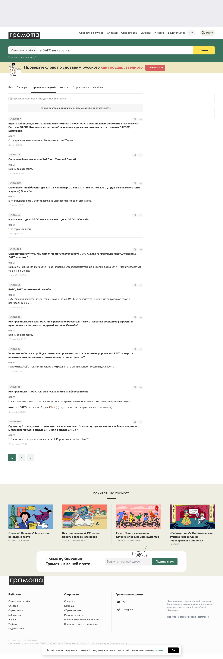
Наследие (24, 541)
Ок (174, 650)
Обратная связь (72, 615)
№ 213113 (15, 285)
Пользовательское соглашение (81, 629)
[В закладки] (134, 119)
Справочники (129, 32)
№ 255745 (15, 387)
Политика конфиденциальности (81, 625)
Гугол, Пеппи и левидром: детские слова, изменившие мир (136, 537)
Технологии (78, 541)
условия (158, 650)
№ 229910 (15, 422)
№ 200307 (15, 119)
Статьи (12, 541)
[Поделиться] (140, 119)
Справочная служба (91, 32)
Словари (112, 32)
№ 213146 (15, 317)
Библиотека (14, 620)
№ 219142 (15, 349)
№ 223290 (15, 183)
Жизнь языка (133, 545)
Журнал (145, 32)
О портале (69, 606)
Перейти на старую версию (188, 622)
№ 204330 (15, 249)
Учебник (159, 32)
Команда (69, 611)
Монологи (175, 549)
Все (10, 88)
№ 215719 (15, 215)
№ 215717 (15, 155)
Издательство (176, 32)
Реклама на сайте (73, 620)
